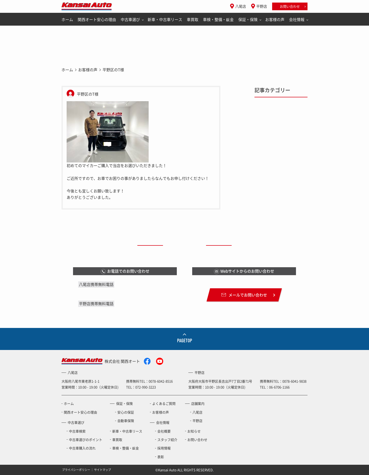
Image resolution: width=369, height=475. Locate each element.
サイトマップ (102, 470)
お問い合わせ (290, 6)
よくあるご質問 (164, 403)
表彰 (160, 456)
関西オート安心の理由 (97, 19)
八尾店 (240, 6)
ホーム (67, 19)
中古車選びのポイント (85, 439)
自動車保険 (125, 420)
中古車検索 (77, 431)
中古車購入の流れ (82, 448)
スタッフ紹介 (167, 439)
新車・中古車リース (165, 19)
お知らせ (194, 431)
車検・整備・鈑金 (218, 19)
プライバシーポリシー (76, 470)
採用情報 (164, 448)
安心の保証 (125, 412)
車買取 (192, 19)
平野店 (261, 6)
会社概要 (164, 431)
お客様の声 (274, 19)
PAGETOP (184, 341)
